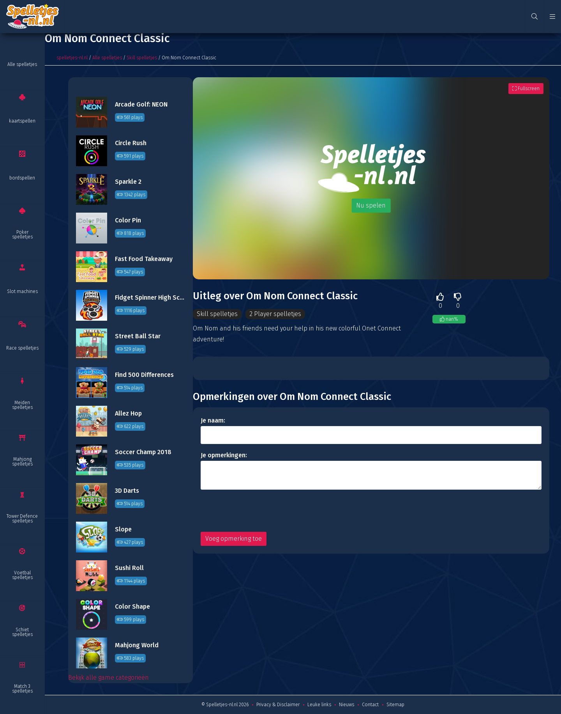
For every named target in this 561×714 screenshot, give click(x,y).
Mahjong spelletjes (22, 461)
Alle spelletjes (22, 64)
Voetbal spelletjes (22, 575)
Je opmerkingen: (224, 455)
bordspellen (22, 178)
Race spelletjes (22, 348)
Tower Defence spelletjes (22, 518)
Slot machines (22, 291)
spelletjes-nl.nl (72, 57)
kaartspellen (22, 121)
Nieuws (346, 704)
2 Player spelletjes (276, 314)
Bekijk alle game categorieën (108, 677)
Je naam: (213, 420)
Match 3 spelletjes (22, 689)
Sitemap (395, 704)
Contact (370, 704)
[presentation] (260, 511)
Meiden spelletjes (22, 405)
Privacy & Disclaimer (278, 704)
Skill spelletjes (142, 57)
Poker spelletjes (22, 234)
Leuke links (319, 704)
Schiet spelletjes (22, 632)
